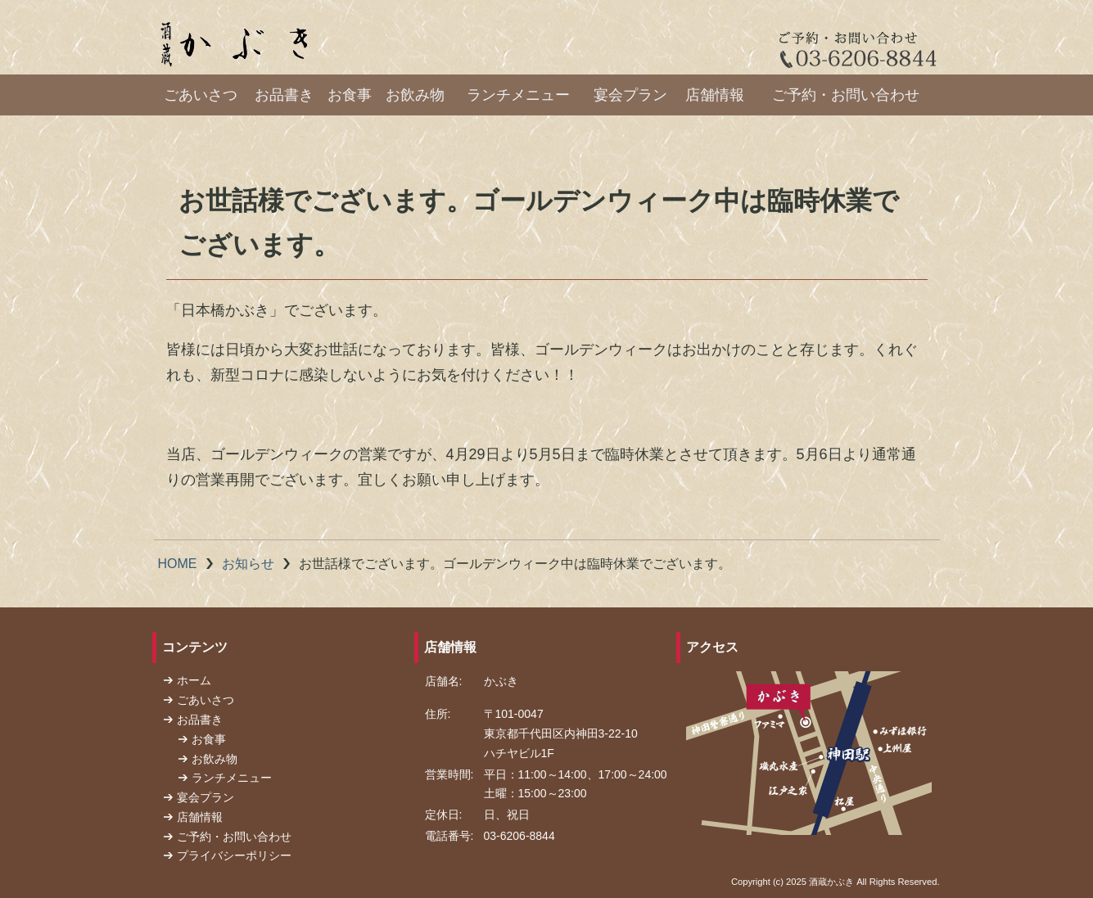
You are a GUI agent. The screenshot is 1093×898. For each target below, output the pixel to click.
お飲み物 (415, 95)
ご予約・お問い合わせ (845, 95)
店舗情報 (714, 95)
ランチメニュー (518, 95)
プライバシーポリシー (234, 855)
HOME (177, 564)
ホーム (194, 680)
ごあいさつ (200, 95)
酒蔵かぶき (831, 882)
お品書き (284, 95)
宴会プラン (630, 95)
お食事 (349, 95)
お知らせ (248, 564)
